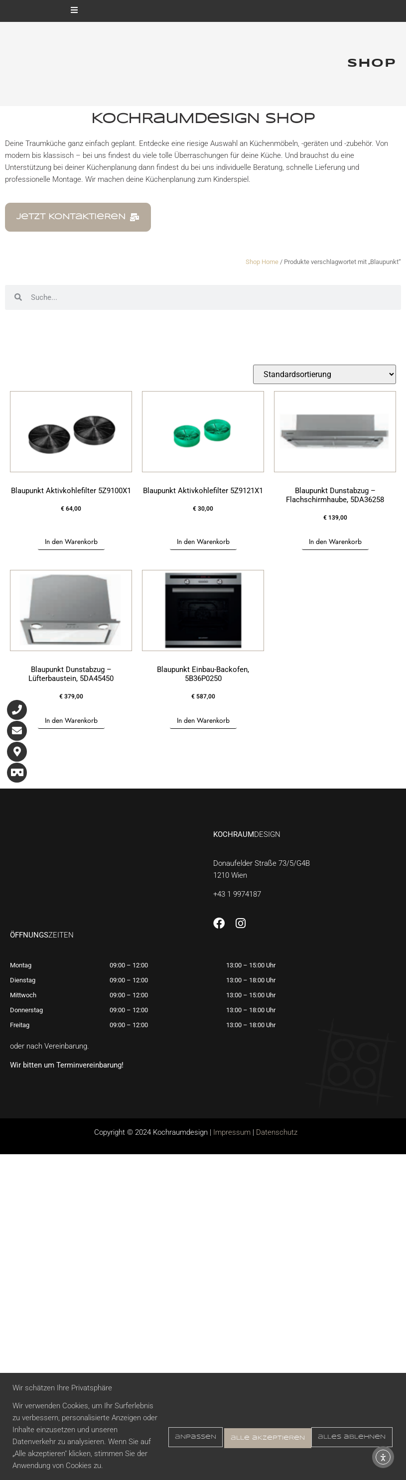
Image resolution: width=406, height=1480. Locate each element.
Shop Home (262, 262)
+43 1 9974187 (237, 894)
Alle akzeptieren (345, 1423)
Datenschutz (276, 1132)
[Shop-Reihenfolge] (324, 374)
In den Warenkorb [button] (71, 541)
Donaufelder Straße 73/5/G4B (261, 863)
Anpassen (165, 1423)
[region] (203, 1414)
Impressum (232, 1132)
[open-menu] (74, 11)
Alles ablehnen (247, 1423)
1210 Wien (230, 875)
